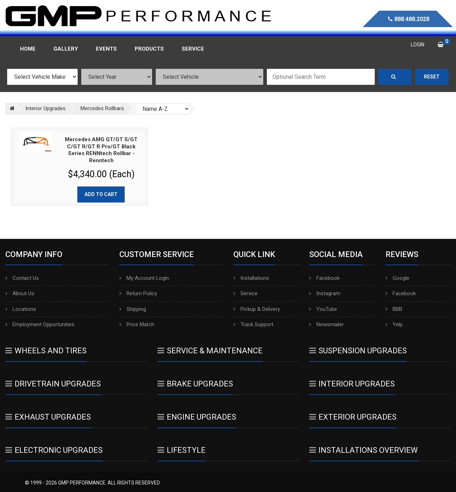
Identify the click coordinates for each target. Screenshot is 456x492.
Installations (251, 278)
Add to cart (101, 194)
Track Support (253, 324)
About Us (19, 293)
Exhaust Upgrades (48, 416)
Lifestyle (181, 450)
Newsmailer (326, 324)
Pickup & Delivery (256, 309)
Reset (432, 77)
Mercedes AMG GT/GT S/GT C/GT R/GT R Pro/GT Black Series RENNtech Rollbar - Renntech (101, 150)
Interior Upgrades (352, 383)
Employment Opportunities (39, 324)
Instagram (324, 293)
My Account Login (144, 278)
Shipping (132, 309)
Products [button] (149, 49)
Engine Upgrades (196, 416)
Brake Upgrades (195, 383)
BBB (393, 309)
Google (397, 278)
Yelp (394, 324)
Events (106, 49)
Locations (20, 309)
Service (245, 293)
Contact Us (22, 278)
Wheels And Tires (46, 350)
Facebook (324, 278)
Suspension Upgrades (358, 350)
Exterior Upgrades (353, 416)
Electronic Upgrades (54, 450)
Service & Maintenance (210, 350)
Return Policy (138, 293)
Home (28, 49)
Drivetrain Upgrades (53, 383)
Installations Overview (363, 450)
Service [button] (193, 49)
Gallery (65, 49)
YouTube (323, 309)
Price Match (136, 324)
